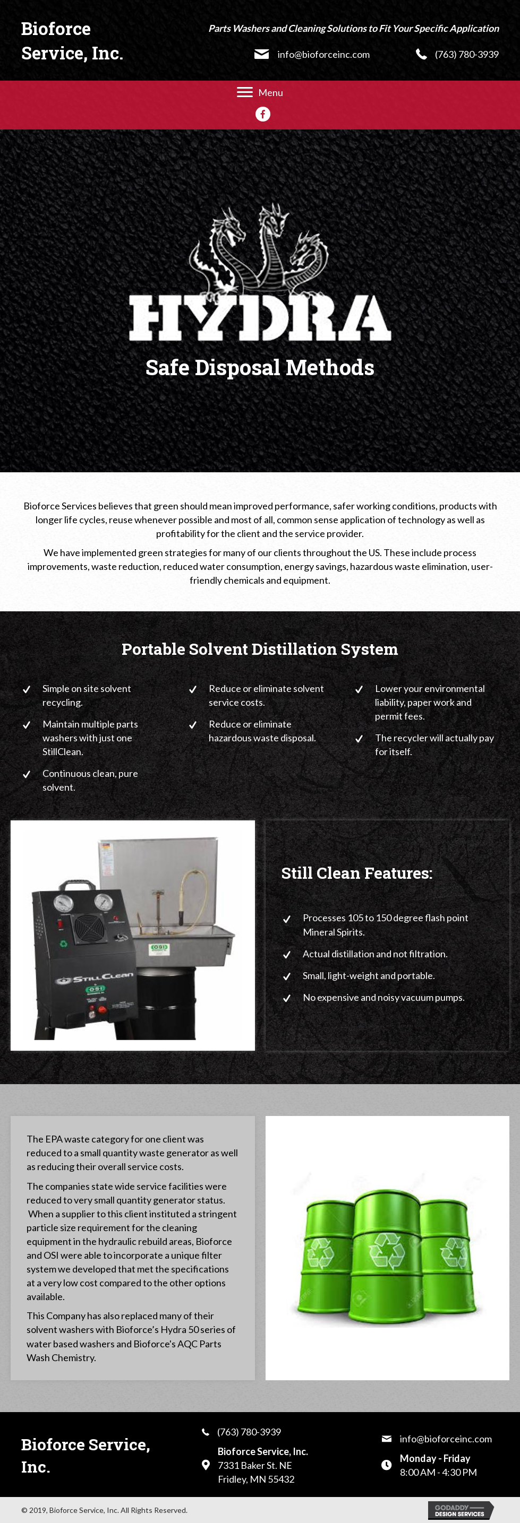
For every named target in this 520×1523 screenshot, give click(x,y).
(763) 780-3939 (467, 54)
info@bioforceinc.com (324, 54)
